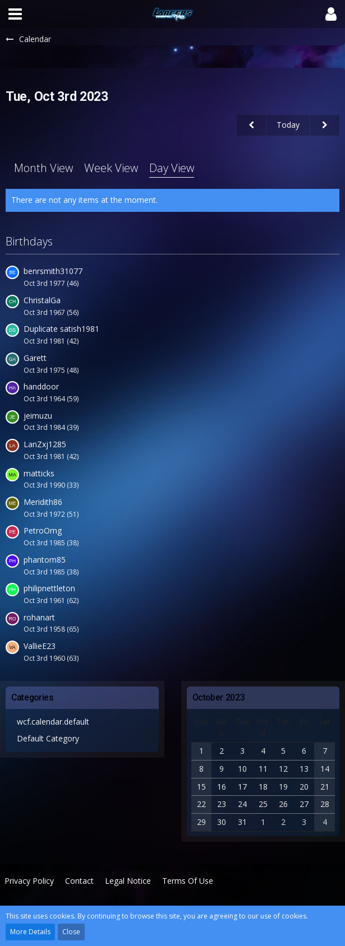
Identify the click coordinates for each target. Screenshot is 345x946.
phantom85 (45, 559)
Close (71, 931)
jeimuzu (38, 415)
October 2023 (218, 697)
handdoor (41, 386)
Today (288, 124)
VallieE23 (40, 646)
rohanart (39, 617)
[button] (15, 14)
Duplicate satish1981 (61, 328)
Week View (111, 167)
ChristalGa (42, 300)
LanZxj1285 (45, 444)
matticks (39, 473)
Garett (35, 358)
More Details (30, 931)
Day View (171, 167)
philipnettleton (49, 588)
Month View (43, 167)
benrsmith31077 (53, 271)
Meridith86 (43, 502)
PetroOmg (43, 530)
